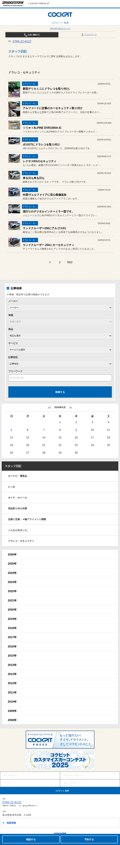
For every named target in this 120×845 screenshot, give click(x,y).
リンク (7, 783)
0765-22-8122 (22, 41)
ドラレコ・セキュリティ (21, 541)
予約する (89, 839)
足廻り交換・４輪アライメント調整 (27, 519)
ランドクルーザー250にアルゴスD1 (44, 228)
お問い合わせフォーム (60, 28)
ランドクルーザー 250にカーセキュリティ (48, 245)
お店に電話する (32, 35)
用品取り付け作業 (17, 508)
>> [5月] (70, 407)
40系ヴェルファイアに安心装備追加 (45, 194)
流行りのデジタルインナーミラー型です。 (48, 211)
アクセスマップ (89, 35)
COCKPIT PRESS (39, 3)
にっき (11, 486)
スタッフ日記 (13, 466)
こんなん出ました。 (18, 530)
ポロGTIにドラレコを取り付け (41, 144)
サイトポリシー (11, 775)
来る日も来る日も (33, 178)
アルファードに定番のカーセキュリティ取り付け (52, 108)
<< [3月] (49, 407)
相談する (31, 839)
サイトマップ (69, 783)
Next (69, 262)
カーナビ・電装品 (17, 476)
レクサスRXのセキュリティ (39, 161)
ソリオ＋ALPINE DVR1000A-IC (42, 127)
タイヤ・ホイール (17, 497)
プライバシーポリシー (73, 775)
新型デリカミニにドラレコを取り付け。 (47, 88)
